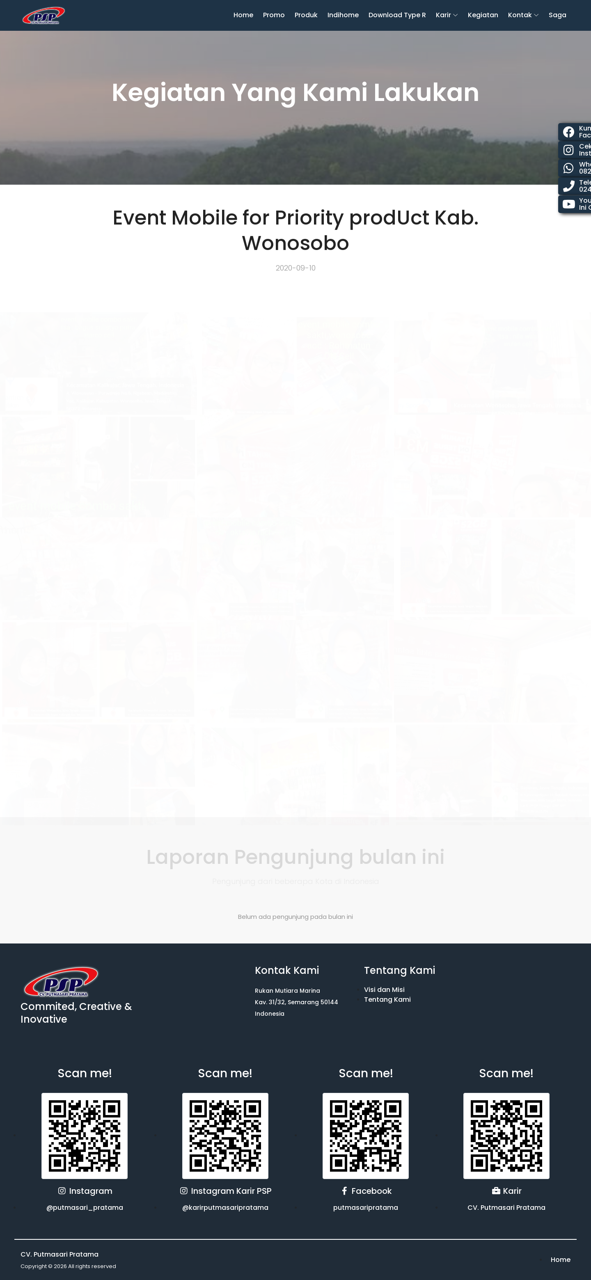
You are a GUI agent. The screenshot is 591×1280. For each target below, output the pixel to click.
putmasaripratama (365, 1207)
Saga (557, 15)
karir (443, 15)
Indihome (343, 15)
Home (243, 15)
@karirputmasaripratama (225, 1207)
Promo (274, 15)
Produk (306, 15)
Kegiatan (483, 15)
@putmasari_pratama (84, 1207)
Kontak (520, 15)
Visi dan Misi (384, 989)
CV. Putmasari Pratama (506, 1207)
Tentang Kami (387, 999)
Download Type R (397, 15)
